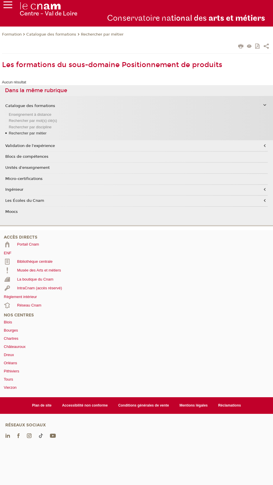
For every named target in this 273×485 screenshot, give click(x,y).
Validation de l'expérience (30, 145)
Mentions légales (194, 405)
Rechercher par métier (102, 34)
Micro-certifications (24, 178)
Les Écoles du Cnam (24, 200)
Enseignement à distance (30, 114)
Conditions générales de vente (143, 405)
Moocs (11, 211)
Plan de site (42, 405)
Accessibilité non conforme (85, 405)
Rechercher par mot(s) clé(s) (33, 120)
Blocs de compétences (26, 156)
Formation (12, 34)
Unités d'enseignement (27, 167)
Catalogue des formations (51, 34)
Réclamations (229, 405)
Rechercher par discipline (30, 127)
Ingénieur (14, 189)
